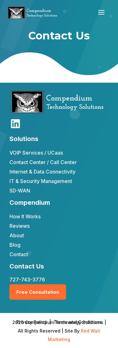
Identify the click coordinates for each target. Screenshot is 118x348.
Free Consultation (37, 292)
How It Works (25, 216)
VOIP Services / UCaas (36, 153)
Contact (18, 254)
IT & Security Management (40, 181)
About (16, 235)
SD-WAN (19, 190)
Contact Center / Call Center (43, 162)
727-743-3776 (27, 279)
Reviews (19, 226)
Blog (14, 245)
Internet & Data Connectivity (42, 171)
